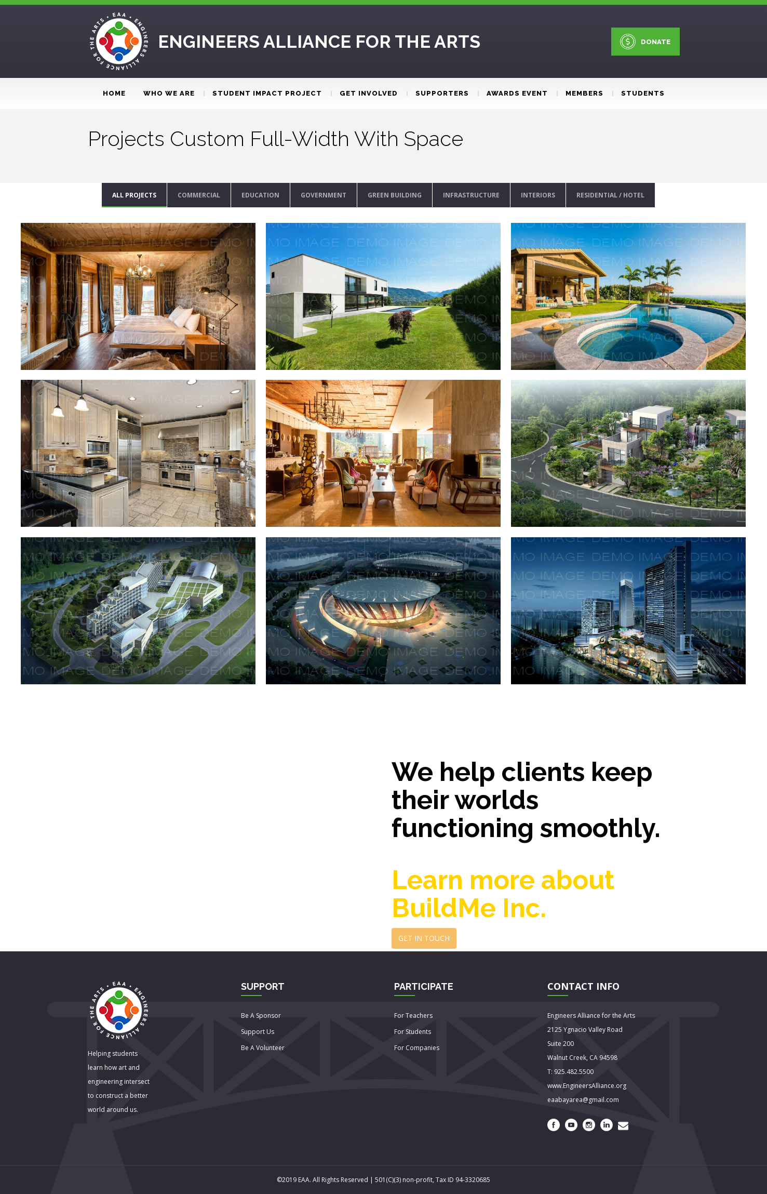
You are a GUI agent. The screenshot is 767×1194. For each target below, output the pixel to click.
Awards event (513, 93)
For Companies (416, 1047)
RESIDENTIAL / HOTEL (610, 195)
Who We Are (169, 93)
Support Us (257, 1031)
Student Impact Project (263, 93)
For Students (412, 1031)
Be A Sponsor (261, 1015)
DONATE (645, 41)
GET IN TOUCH (424, 938)
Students (638, 93)
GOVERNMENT (323, 195)
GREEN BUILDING (395, 195)
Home (114, 93)
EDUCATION (260, 195)
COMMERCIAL (199, 195)
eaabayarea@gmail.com (583, 1099)
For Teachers (413, 1015)
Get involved (364, 93)
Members (580, 93)
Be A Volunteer (263, 1047)
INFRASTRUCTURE (471, 195)
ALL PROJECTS (134, 195)
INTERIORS (538, 195)
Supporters (438, 93)
